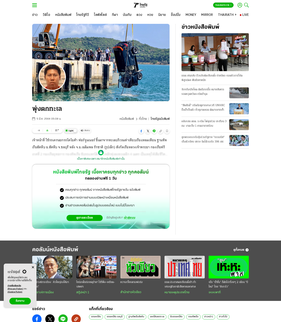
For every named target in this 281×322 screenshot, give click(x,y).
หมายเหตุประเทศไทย (177, 292)
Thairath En (223, 5)
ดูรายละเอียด (84, 217)
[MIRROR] (207, 15)
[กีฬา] (115, 15)
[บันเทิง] (127, 15)
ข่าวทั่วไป (223, 317)
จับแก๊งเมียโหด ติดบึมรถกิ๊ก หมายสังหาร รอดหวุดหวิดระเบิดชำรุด (202, 92)
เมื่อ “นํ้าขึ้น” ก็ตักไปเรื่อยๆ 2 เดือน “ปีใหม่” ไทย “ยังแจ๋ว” (228, 284)
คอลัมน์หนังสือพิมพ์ (55, 250)
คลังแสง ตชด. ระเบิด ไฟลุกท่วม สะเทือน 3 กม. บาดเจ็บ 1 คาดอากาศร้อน (204, 123)
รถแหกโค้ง (96, 317)
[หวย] (150, 15)
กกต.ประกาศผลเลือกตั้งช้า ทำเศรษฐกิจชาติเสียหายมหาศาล (180, 284)
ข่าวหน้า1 (208, 317)
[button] (141, 131)
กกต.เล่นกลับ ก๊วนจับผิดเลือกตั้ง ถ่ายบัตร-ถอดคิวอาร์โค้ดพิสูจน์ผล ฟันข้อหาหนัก (212, 78)
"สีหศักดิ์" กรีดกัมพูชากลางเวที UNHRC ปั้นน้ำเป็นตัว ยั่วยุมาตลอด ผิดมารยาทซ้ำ (203, 107)
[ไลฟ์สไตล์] (100, 15)
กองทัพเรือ (193, 317)
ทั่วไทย (143, 119)
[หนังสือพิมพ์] (63, 15)
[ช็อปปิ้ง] (176, 15)
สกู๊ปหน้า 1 (82, 292)
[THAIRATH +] (227, 15)
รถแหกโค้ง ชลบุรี (115, 317)
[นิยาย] (162, 15)
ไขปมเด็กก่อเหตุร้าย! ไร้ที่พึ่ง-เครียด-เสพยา (95, 284)
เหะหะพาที (215, 292)
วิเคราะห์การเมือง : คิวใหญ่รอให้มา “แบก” (50, 284)
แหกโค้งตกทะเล (157, 317)
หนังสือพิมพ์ (127, 119)
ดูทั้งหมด (241, 250)
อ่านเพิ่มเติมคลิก (15, 288)
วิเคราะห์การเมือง (43, 292)
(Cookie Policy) (15, 292)
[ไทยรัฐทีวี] (82, 15)
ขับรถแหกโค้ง (176, 317)
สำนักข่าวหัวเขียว (130, 292)
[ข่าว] (35, 15)
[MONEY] (191, 15)
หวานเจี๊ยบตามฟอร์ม (131, 282)
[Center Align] (33, 267)
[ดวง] (139, 15)
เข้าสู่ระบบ (129, 217)
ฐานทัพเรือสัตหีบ (136, 317)
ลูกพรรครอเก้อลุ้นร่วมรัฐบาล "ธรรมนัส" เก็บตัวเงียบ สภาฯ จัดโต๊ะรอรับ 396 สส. (203, 139)
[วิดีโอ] (46, 15)
